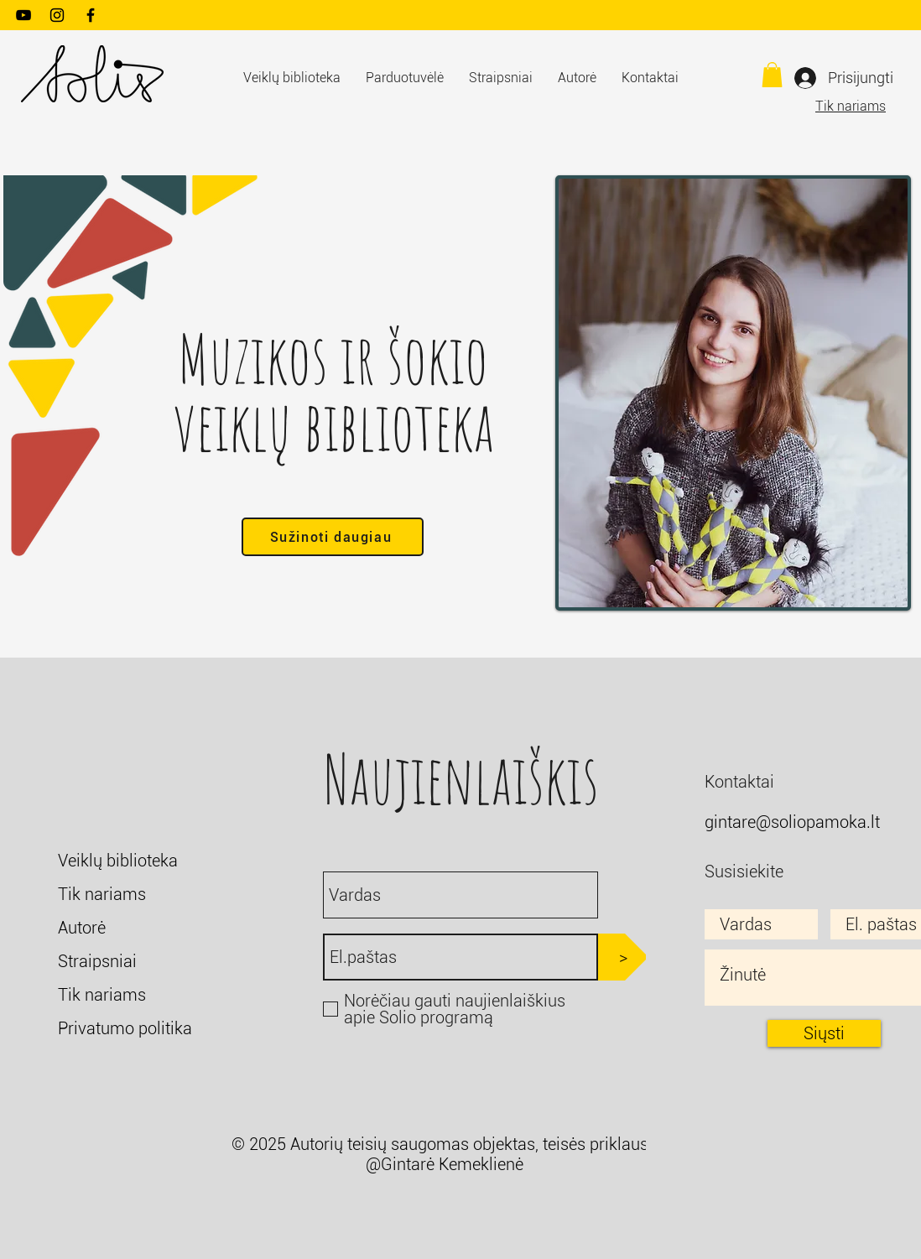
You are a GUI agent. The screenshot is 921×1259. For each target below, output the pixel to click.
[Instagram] (57, 15)
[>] (623, 957)
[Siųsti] (824, 1033)
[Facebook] (90, 15)
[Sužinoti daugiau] (333, 537)
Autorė (82, 928)
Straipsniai (97, 961)
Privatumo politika (125, 1028)
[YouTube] (23, 15)
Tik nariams (850, 106)
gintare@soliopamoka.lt (792, 822)
